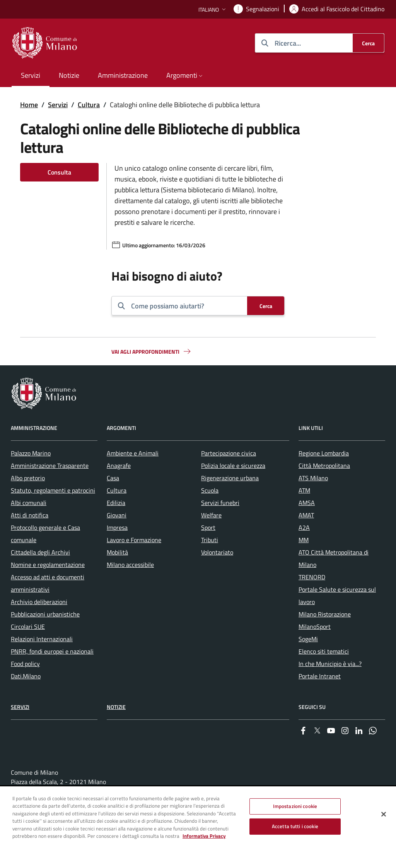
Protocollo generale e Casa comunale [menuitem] (45, 533)
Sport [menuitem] (208, 527)
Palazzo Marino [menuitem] (31, 453)
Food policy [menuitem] (25, 663)
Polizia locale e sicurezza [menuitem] (233, 465)
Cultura (89, 104)
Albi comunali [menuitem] (28, 502)
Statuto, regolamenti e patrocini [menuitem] (53, 490)
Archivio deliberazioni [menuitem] (39, 601)
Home (29, 104)
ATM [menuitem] (304, 490)
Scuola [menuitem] (209, 490)
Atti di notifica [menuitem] (29, 515)
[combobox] (186, 305)
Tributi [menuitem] (209, 539)
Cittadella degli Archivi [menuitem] (40, 552)
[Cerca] (368, 43)
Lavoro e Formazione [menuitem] (134, 539)
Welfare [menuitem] (211, 515)
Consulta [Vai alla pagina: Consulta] (59, 172)
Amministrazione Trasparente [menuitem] (50, 465)
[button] (213, 9)
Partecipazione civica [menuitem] (228, 453)
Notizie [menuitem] (69, 75)
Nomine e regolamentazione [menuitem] (48, 564)
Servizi (58, 104)
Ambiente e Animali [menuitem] (133, 453)
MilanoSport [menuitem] (315, 626)
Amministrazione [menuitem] (123, 75)
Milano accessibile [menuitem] (130, 564)
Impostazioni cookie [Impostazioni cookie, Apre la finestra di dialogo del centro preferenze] (295, 806)
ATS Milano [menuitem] (313, 478)
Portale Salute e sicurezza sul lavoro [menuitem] (337, 595)
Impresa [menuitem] (117, 527)
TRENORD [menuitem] (312, 577)
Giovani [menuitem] (116, 515)
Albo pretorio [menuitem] (28, 478)
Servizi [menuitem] (30, 75)
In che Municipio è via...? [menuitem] (330, 663)
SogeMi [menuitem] (308, 639)
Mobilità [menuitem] (117, 552)
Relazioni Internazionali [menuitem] (42, 639)
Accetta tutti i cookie (295, 826)
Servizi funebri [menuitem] (220, 502)
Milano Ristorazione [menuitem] (325, 614)
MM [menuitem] (304, 539)
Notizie (116, 707)
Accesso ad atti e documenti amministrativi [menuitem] (47, 583)
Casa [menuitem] (113, 478)
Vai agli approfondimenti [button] (151, 351)
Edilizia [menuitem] (116, 502)
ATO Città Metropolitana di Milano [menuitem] (334, 558)
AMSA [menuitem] (307, 502)
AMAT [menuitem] (306, 515)
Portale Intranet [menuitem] (320, 676)
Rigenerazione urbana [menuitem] (230, 478)
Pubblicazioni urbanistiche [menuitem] (45, 614)
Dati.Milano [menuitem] (26, 676)
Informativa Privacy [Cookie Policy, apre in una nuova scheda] (204, 836)
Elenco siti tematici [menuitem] (324, 651)
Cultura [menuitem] (116, 490)
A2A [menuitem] (304, 527)
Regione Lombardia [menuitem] (324, 453)
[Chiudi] (383, 814)
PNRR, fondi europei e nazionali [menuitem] (52, 651)
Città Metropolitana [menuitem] (324, 465)
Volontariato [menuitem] (217, 552)
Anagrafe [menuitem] (119, 465)
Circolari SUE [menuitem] (28, 626)
